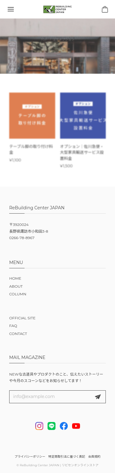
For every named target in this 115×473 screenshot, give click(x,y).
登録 (97, 397)
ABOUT (16, 286)
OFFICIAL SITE (22, 318)
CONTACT (18, 333)
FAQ (13, 325)
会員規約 (94, 457)
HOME (15, 278)
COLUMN (17, 294)
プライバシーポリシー (30, 457)
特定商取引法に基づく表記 (66, 457)
